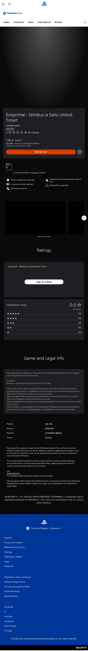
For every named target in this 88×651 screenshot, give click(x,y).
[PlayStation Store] (13, 13)
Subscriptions (44, 22)
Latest (6, 22)
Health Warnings (13, 473)
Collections (18, 22)
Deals (31, 22)
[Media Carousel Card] (35, 218)
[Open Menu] (3, 4)
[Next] (84, 218)
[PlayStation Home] (44, 4)
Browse (58, 22)
